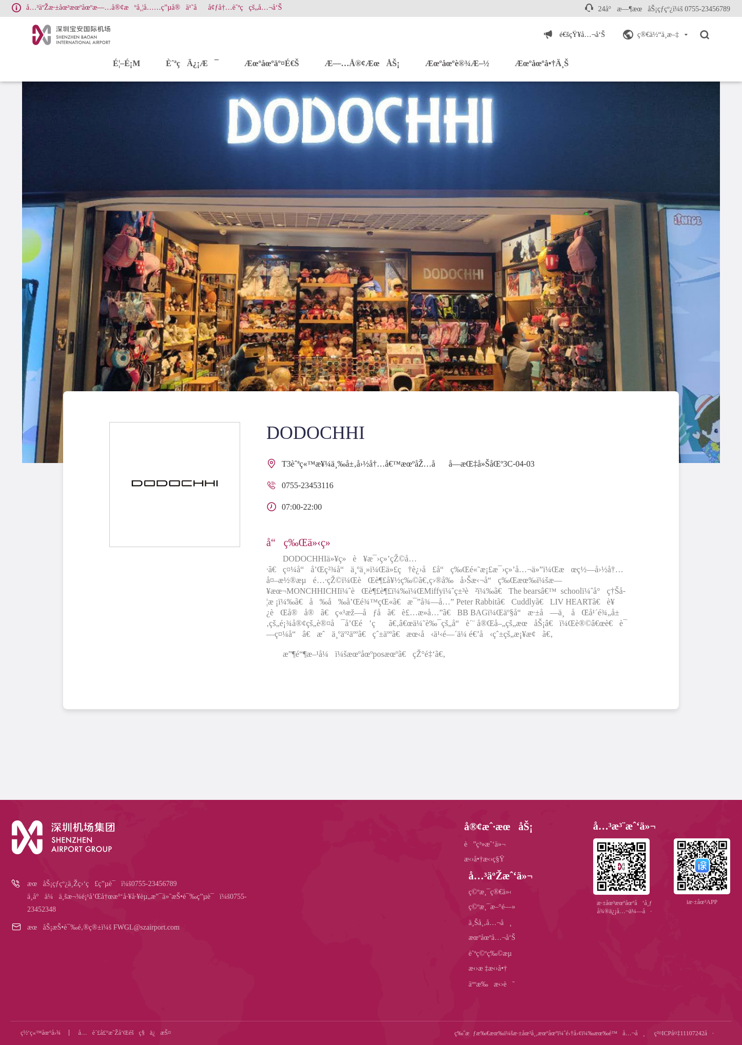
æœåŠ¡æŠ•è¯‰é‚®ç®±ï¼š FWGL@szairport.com (103, 927)
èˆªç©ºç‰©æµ (492, 953)
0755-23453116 (308, 485)
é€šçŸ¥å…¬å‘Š (582, 34)
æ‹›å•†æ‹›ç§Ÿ (484, 859)
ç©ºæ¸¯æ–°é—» (491, 907)
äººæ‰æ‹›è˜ (491, 984)
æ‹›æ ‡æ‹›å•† (487, 968)
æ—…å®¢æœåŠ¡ (362, 63)
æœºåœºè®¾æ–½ (457, 63)
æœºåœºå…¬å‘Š (491, 937)
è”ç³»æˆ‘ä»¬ (484, 844)
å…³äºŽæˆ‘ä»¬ (500, 875)
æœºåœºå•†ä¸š (542, 63)
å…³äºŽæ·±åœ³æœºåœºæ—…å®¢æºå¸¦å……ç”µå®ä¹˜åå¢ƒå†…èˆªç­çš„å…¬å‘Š (154, 7)
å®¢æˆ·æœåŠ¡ (498, 826)
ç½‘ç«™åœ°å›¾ (41, 1033)
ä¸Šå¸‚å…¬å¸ (490, 923)
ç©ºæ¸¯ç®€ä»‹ (490, 892)
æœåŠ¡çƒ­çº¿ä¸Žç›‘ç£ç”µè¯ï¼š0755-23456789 (102, 884)
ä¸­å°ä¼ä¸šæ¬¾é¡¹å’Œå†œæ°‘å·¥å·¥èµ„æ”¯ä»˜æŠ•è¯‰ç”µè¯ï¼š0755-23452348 (137, 903)
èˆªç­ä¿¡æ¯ (192, 63)
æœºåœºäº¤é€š (271, 63)
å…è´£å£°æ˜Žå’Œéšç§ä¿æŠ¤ (125, 1033)
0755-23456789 (707, 9)
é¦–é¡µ (126, 63)
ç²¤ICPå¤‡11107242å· (684, 1033)
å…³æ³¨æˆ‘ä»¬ (624, 826)
